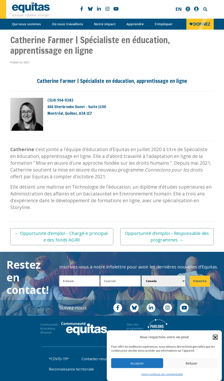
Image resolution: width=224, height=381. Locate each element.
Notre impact (105, 24)
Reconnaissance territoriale (71, 369)
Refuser (192, 363)
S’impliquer (164, 24)
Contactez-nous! (95, 358)
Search (204, 9)
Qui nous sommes (26, 24)
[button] (215, 337)
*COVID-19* (59, 358)
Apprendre (135, 24)
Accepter (137, 363)
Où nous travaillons (67, 24)
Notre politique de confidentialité (162, 374)
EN (178, 9)
